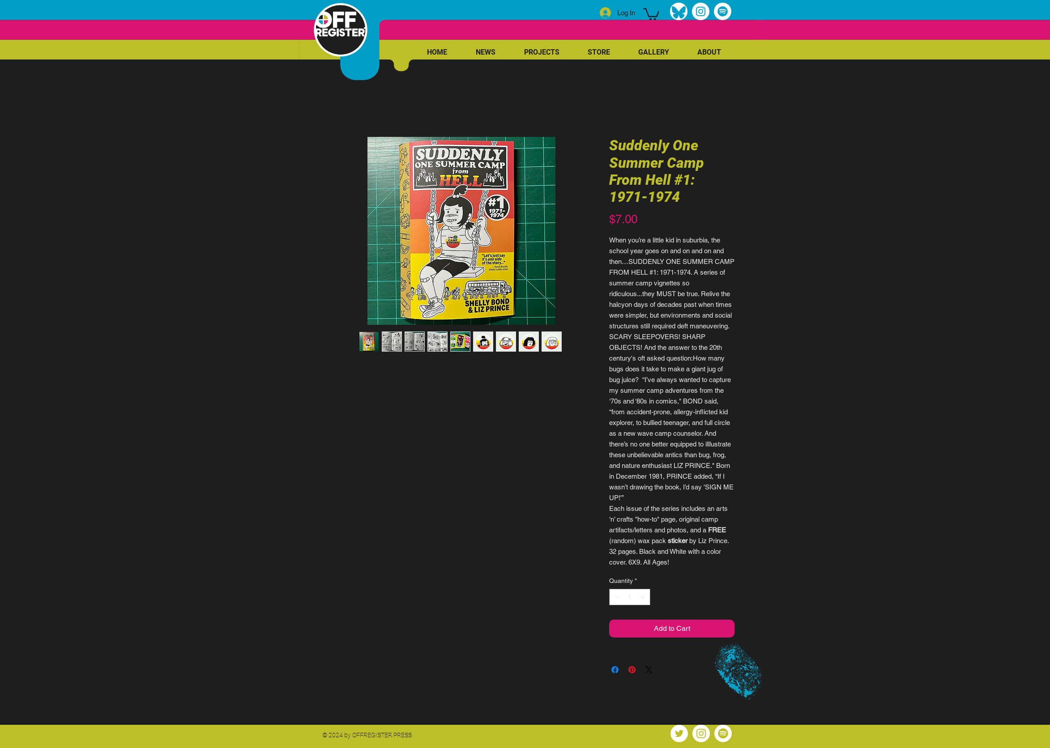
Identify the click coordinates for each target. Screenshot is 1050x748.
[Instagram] (700, 11)
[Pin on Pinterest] (632, 669)
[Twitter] (679, 733)
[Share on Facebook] (615, 669)
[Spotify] (722, 11)
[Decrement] (616, 597)
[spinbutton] (630, 597)
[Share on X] (649, 669)
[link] (651, 13)
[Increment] (643, 597)
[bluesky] (678, 11)
